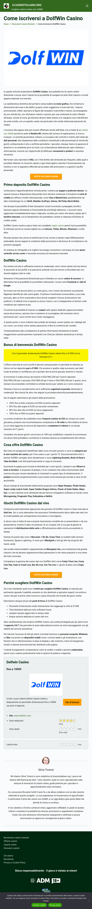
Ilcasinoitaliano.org (34, 4)
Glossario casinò (12, 848)
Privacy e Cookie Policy (14, 862)
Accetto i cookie (39, 905)
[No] (88, 900)
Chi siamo (8, 855)
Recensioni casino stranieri (16, 837)
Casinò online (10, 844)
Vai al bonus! (72, 703)
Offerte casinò (10, 841)
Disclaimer (9, 859)
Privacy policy (55, 905)
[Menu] (87, 6)
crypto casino (57, 226)
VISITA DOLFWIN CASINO (46, 177)
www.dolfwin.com (22, 717)
